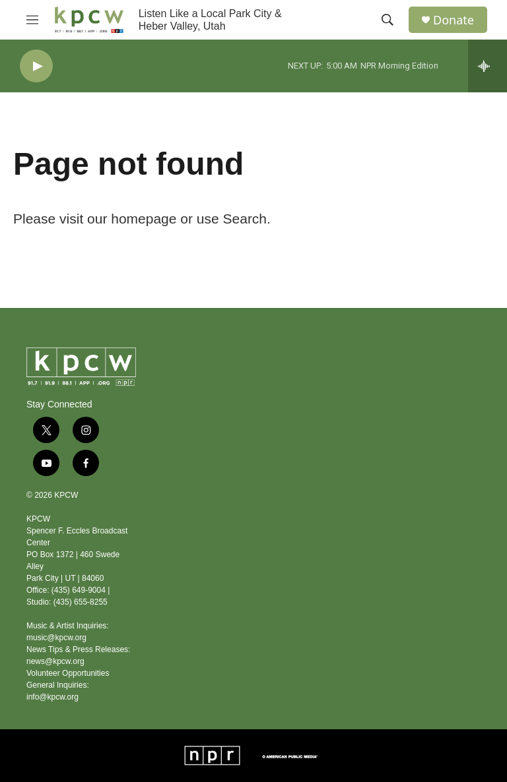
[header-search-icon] (387, 20)
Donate (453, 20)
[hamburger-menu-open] (32, 20)
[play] (36, 66)
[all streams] (487, 66)
